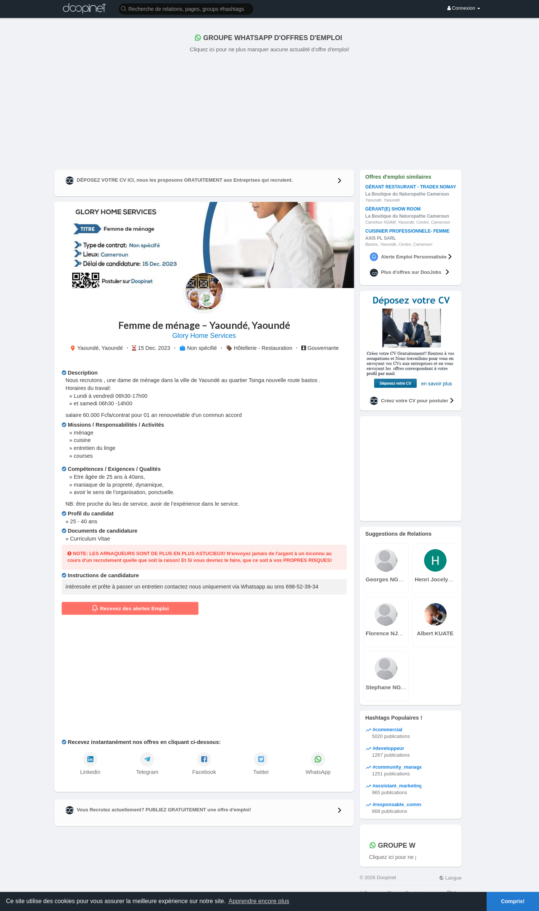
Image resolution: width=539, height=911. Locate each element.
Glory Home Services (204, 335)
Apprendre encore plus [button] (259, 901)
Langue (450, 877)
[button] (186, 8)
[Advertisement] (269, 109)
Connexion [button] (463, 8)
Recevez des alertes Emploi (130, 608)
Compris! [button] (512, 901)
